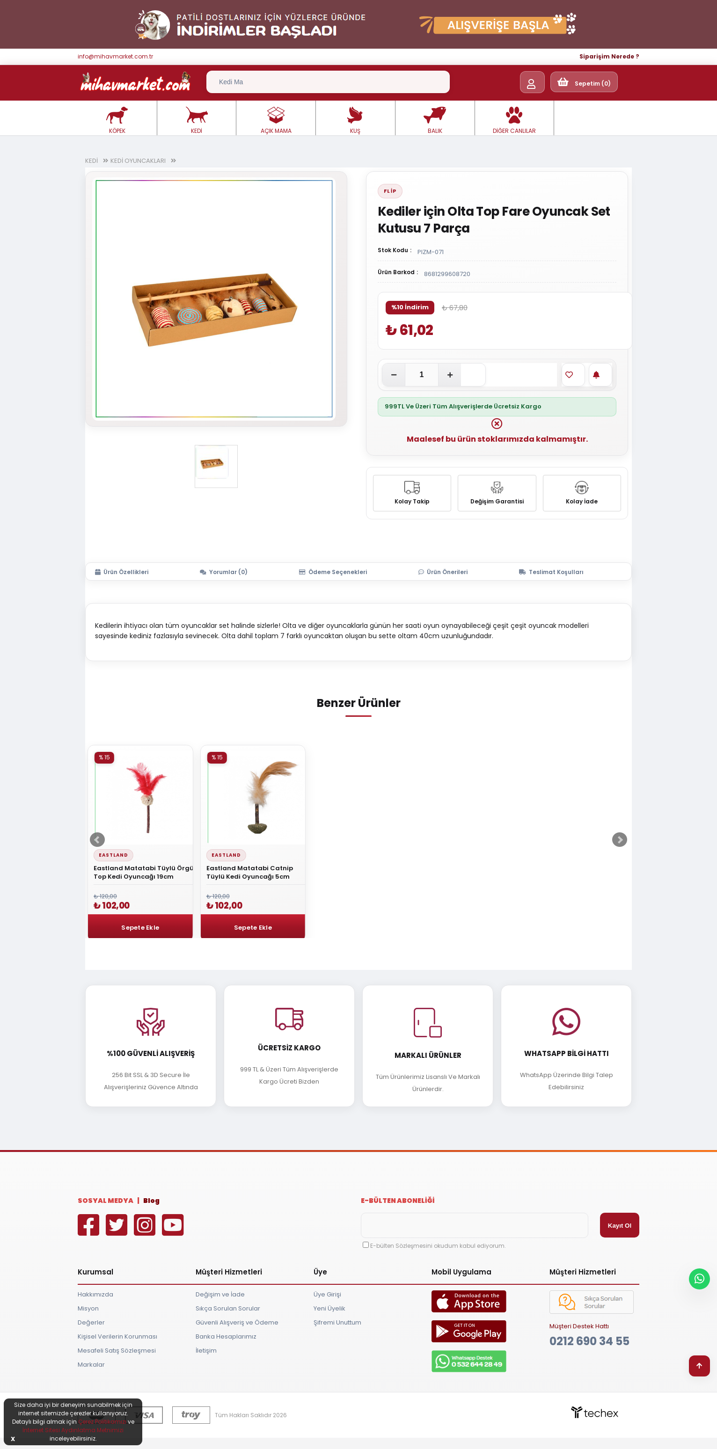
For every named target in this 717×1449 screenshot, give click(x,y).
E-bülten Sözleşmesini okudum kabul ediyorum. (438, 1246)
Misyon (88, 1308)
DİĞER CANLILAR (514, 121)
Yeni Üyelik (329, 1308)
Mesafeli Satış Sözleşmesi (117, 1350)
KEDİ (197, 121)
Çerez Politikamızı (102, 1422)
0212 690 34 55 (589, 1341)
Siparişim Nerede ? (609, 56)
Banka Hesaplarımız (226, 1336)
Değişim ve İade (220, 1294)
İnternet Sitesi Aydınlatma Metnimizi (73, 1430)
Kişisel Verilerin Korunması (117, 1336)
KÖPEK (117, 121)
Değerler (91, 1322)
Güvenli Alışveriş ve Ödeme (237, 1322)
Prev (97, 839)
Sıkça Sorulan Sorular (228, 1308)
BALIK (435, 121)
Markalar (91, 1364)
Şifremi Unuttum (337, 1322)
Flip (390, 191)
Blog (151, 1200)
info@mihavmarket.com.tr (115, 56)
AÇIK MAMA (276, 121)
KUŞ (355, 121)
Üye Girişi (327, 1294)
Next (619, 839)
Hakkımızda (95, 1294)
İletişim (206, 1350)
